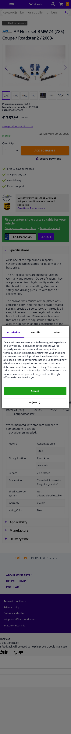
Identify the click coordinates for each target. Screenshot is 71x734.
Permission (13, 332)
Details (35, 332)
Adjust (35, 402)
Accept (35, 391)
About (58, 332)
